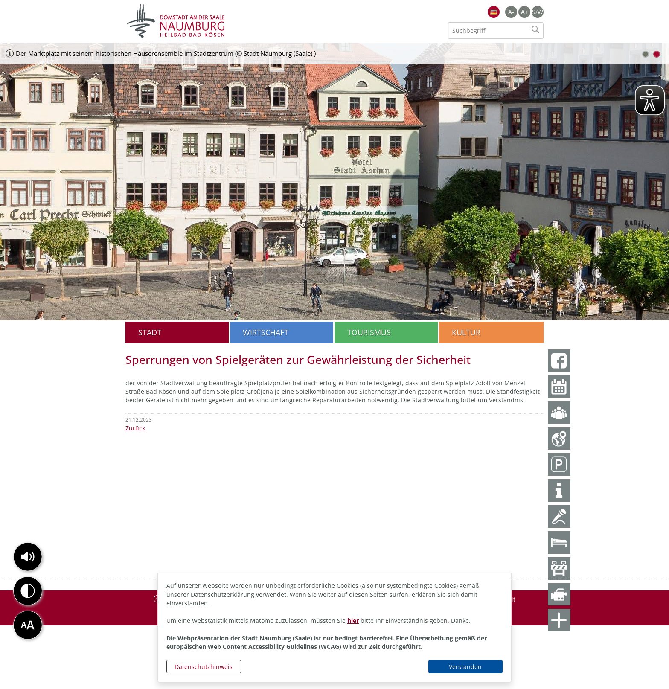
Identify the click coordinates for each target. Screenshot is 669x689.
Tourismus (369, 332)
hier (353, 620)
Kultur (466, 332)
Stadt (149, 332)
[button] (28, 557)
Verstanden (465, 667)
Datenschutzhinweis (204, 667)
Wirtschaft (265, 332)
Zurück (135, 428)
